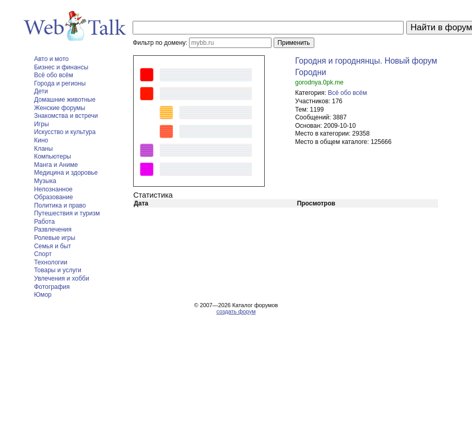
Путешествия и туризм (67, 213)
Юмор (43, 294)
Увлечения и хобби (61, 278)
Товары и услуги (57, 270)
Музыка (45, 181)
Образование (53, 197)
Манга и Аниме (56, 164)
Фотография (51, 286)
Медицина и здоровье (66, 172)
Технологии (50, 262)
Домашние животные (65, 99)
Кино (41, 140)
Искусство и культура (65, 132)
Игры (41, 124)
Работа (44, 221)
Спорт (43, 254)
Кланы (43, 148)
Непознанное (53, 189)
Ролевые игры (54, 237)
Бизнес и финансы (61, 67)
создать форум (235, 311)
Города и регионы (60, 83)
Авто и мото (51, 59)
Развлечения (53, 229)
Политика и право (60, 205)
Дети (41, 91)
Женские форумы (59, 108)
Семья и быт (52, 246)
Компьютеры (52, 156)
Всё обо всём (53, 75)
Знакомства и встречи (66, 115)
